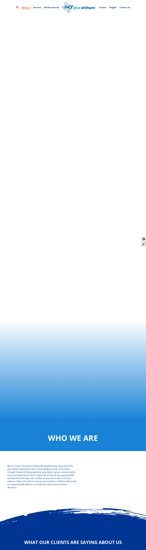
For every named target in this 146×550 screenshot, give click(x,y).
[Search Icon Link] (17, 7)
